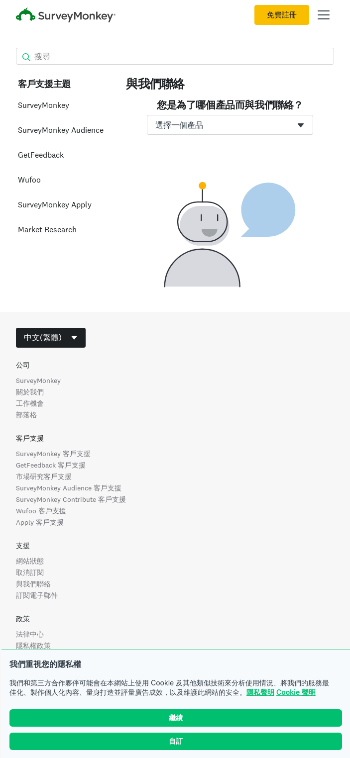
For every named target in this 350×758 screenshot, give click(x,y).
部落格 (26, 414)
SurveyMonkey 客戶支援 (53, 453)
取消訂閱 (30, 572)
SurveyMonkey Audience (61, 130)
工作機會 (30, 403)
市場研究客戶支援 (44, 476)
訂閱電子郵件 (37, 595)
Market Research (47, 229)
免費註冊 (282, 15)
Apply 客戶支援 (40, 522)
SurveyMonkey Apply (55, 204)
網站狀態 (30, 561)
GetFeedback (41, 155)
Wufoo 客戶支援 (41, 510)
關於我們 (30, 391)
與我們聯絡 (33, 583)
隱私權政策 (33, 645)
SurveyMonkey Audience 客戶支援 (68, 487)
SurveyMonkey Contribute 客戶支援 (71, 499)
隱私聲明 (260, 692)
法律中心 (30, 634)
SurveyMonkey (43, 105)
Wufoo (29, 180)
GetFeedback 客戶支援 (51, 465)
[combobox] (230, 125)
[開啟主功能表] (323, 15)
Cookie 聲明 (296, 692)
